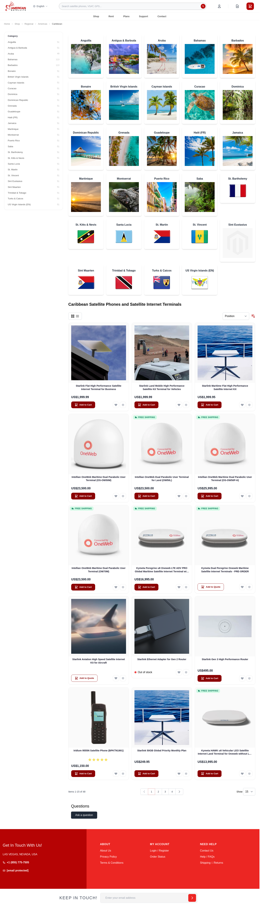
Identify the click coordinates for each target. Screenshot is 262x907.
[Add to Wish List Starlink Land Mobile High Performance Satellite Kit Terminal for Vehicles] (179, 405)
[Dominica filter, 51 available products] (33, 94)
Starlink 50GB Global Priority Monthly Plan (161, 750)
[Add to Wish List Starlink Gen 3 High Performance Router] (242, 678)
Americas (42, 24)
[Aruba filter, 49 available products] (33, 54)
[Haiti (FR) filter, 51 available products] (33, 117)
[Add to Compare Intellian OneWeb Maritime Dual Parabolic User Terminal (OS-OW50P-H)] (249, 496)
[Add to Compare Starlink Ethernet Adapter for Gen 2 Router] (186, 672)
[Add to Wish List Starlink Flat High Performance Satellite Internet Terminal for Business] (116, 405)
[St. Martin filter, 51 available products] (33, 169)
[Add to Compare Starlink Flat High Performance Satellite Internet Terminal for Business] (123, 405)
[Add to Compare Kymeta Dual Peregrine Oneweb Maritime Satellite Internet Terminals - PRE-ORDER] (249, 587)
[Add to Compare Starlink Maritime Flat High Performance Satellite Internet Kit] (249, 405)
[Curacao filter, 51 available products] (33, 88)
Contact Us (206, 850)
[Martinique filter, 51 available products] (33, 129)
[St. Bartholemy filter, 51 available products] (33, 152)
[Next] (179, 791)
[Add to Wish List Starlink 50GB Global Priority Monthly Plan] (179, 774)
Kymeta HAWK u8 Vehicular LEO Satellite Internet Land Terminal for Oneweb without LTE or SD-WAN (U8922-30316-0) (225, 752)
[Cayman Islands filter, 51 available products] (33, 83)
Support (143, 16)
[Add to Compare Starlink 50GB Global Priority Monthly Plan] (186, 774)
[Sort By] (236, 316)
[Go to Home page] (16, 6)
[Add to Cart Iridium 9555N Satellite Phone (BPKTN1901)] (83, 773)
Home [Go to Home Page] (7, 24)
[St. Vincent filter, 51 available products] (33, 175)
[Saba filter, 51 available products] (33, 146)
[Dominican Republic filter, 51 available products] (33, 100)
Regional (29, 24)
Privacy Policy (108, 856)
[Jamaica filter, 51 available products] (33, 123)
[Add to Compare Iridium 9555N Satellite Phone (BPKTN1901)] (123, 774)
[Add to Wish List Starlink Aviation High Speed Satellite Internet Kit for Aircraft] (116, 678)
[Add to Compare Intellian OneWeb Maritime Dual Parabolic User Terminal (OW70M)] (123, 587)
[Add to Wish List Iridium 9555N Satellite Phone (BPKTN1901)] (116, 774)
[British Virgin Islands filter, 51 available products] (33, 77)
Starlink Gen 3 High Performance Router (225, 659)
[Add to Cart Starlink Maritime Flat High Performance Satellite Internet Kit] (210, 404)
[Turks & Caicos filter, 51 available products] (33, 198)
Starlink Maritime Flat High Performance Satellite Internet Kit (225, 387)
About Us (105, 850)
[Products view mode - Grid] (73, 316)
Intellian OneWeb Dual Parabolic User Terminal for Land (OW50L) (162, 479)
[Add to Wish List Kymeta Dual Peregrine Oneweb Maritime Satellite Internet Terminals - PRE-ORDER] (242, 587)
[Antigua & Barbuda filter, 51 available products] (33, 48)
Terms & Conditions (111, 862)
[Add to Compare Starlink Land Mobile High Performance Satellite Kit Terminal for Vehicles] (186, 405)
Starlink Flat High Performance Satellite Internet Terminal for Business (98, 387)
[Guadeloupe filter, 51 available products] (33, 111)
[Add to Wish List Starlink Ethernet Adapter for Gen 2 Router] (179, 672)
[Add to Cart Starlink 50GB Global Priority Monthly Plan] (146, 773)
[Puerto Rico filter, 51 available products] (33, 140)
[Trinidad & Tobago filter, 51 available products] (33, 193)
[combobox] (132, 6)
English (40, 6)
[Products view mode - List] (77, 316)
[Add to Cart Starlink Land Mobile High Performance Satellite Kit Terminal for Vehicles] (146, 404)
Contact (162, 16)
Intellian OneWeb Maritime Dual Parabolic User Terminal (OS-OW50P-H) (225, 479)
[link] (144, 791)
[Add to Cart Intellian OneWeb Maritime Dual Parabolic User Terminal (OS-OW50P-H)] (210, 496)
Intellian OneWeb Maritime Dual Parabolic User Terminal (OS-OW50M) (99, 479)
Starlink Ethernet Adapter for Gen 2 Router (161, 659)
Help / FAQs (207, 856)
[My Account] (219, 6)
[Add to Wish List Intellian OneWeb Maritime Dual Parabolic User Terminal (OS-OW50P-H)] (242, 496)
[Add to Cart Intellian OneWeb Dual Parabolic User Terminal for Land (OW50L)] (146, 496)
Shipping (205, 862)
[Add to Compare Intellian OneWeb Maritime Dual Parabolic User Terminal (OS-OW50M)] (123, 496)
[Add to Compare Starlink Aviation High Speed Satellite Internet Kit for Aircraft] (123, 678)
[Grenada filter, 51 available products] (33, 106)
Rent (111, 16)
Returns (218, 862)
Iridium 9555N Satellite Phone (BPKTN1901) (99, 750)
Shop (96, 16)
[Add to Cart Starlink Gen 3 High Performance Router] (210, 678)
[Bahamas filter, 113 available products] (33, 59)
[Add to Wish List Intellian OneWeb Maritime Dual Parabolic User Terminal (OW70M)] (116, 587)
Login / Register (159, 850)
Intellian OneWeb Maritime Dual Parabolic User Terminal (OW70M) (99, 570)
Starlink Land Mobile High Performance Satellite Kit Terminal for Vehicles (162, 387)
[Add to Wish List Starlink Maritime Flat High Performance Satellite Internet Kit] (242, 405)
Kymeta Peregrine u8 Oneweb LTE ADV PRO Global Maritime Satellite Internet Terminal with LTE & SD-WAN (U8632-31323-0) (162, 570)
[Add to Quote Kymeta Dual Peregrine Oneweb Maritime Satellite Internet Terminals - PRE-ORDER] (211, 587)
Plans (126, 16)
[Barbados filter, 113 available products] (33, 65)
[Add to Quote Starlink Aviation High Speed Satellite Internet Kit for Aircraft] (84, 678)
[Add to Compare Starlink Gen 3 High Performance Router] (249, 678)
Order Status (157, 856)
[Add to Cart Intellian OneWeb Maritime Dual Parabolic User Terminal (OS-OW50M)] (83, 496)
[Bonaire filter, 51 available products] (33, 71)
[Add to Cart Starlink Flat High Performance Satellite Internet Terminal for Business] (83, 404)
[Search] (203, 6)
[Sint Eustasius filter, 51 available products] (33, 181)
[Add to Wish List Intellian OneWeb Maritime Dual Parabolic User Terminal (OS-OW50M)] (116, 496)
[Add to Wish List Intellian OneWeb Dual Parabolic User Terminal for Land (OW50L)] (179, 496)
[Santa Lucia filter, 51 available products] (33, 164)
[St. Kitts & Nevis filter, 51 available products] (33, 158)
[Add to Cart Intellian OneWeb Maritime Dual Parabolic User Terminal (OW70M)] (83, 587)
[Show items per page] (249, 791)
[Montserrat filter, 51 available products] (33, 135)
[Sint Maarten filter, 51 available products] (33, 187)
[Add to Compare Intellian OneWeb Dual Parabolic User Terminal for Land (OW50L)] (186, 496)
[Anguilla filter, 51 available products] (33, 42)
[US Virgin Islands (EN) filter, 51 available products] (33, 204)
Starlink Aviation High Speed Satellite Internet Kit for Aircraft (98, 661)
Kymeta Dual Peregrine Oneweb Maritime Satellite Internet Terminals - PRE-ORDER (225, 570)
